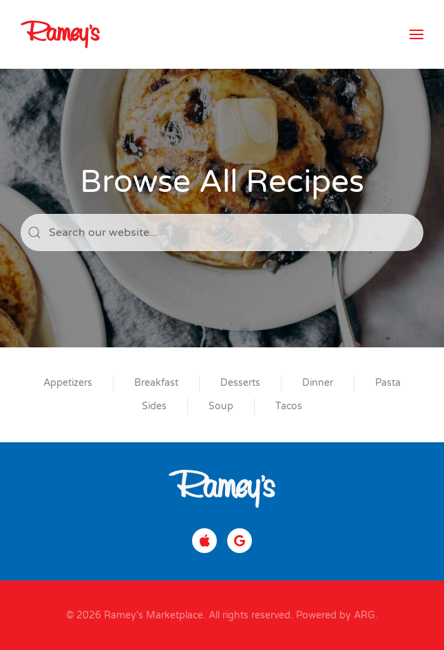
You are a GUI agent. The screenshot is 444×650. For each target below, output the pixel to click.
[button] (416, 34)
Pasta (388, 383)
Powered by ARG (334, 615)
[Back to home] (60, 34)
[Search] (222, 232)
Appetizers (67, 383)
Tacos (288, 406)
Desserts (240, 383)
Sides (154, 406)
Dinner (317, 383)
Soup (221, 406)
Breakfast (156, 383)
